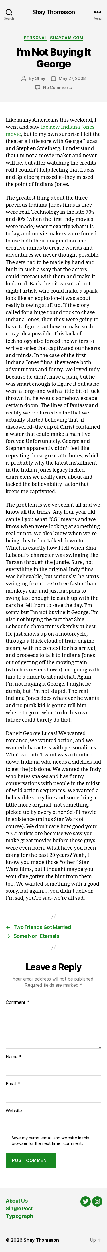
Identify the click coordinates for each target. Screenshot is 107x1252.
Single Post (19, 1208)
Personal (35, 37)
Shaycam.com (67, 37)
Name (13, 1057)
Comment (17, 1002)
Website (14, 1111)
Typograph (19, 1216)
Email (13, 1084)
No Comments (57, 87)
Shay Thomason (53, 12)
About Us (16, 1201)
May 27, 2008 (72, 78)
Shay (40, 78)
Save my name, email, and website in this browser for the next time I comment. (50, 1140)
